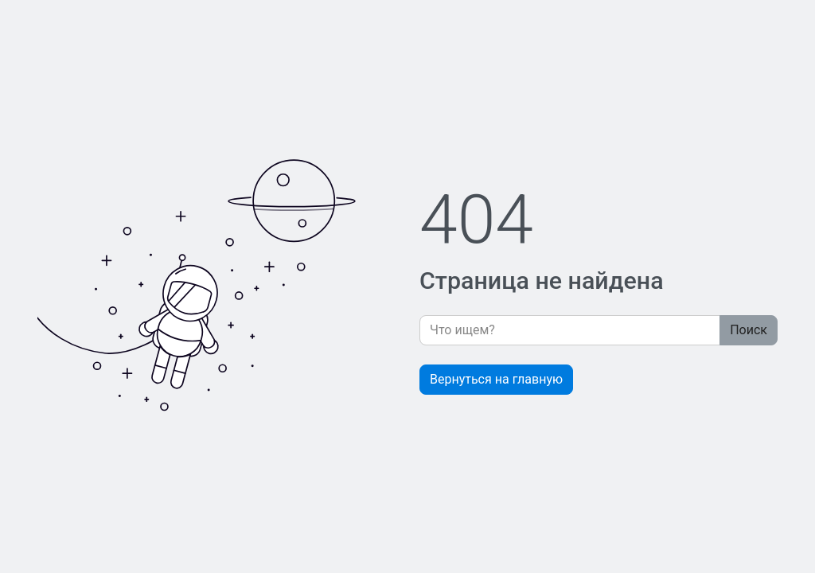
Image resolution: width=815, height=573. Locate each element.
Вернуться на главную (496, 379)
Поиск (748, 329)
